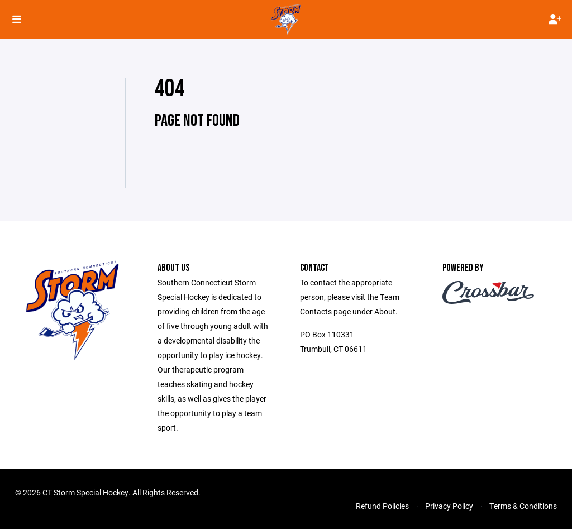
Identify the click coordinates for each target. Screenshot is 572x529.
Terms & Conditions (523, 506)
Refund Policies (382, 506)
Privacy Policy (449, 506)
